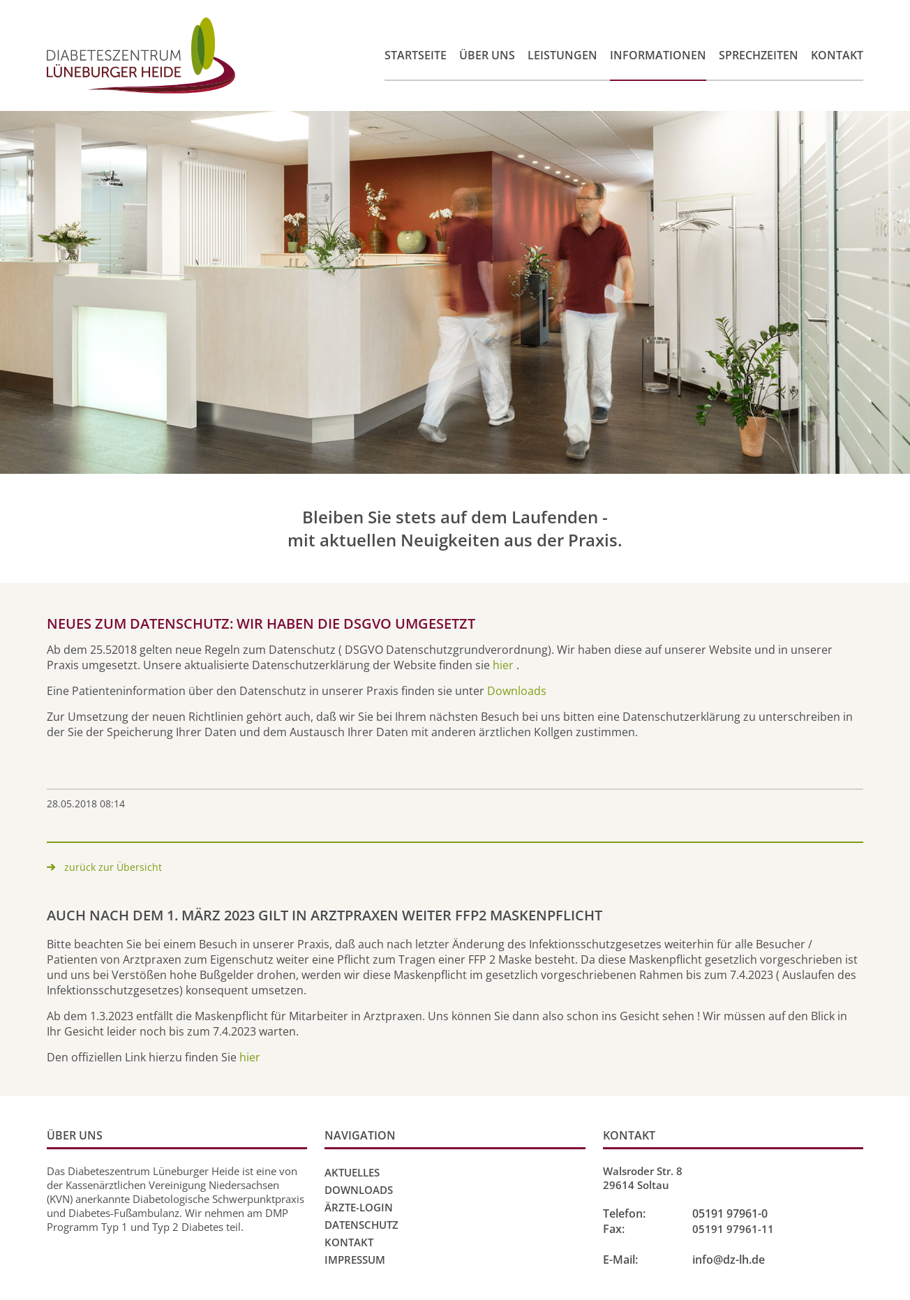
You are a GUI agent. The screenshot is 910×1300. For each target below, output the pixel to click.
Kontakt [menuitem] (837, 55)
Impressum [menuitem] (355, 1260)
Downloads (516, 690)
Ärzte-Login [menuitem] (359, 1207)
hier (503, 665)
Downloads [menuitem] (359, 1190)
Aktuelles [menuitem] (352, 1172)
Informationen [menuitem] (658, 55)
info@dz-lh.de (728, 1259)
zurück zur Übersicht (113, 867)
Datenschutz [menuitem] (361, 1225)
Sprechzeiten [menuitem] (758, 55)
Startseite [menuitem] (416, 55)
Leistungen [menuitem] (562, 55)
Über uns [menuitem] (487, 55)
